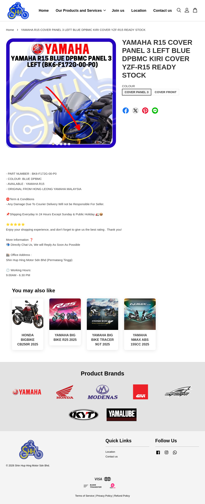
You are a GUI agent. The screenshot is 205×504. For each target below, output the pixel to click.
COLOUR (128, 86)
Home (44, 11)
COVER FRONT (165, 92)
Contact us (162, 11)
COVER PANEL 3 (137, 92)
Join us (118, 11)
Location (138, 11)
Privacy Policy (104, 495)
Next (111, 94)
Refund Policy (122, 495)
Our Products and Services (81, 11)
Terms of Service (84, 495)
